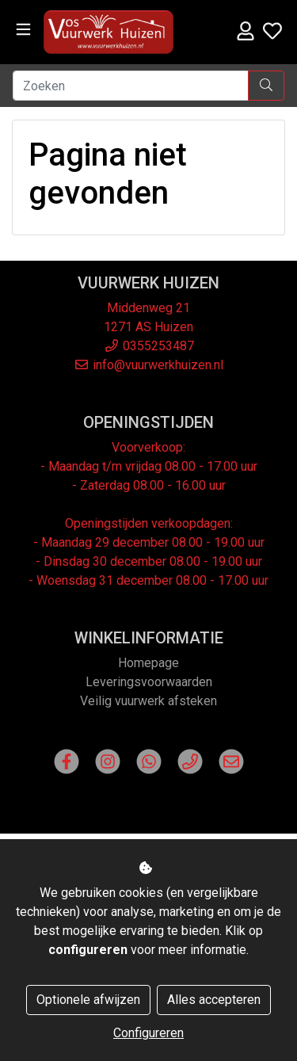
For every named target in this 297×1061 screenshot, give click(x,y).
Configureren (148, 1032)
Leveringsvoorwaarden (149, 681)
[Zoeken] (131, 86)
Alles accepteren (214, 999)
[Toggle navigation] (23, 29)
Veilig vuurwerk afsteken (148, 700)
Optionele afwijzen (88, 999)
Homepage (148, 662)
